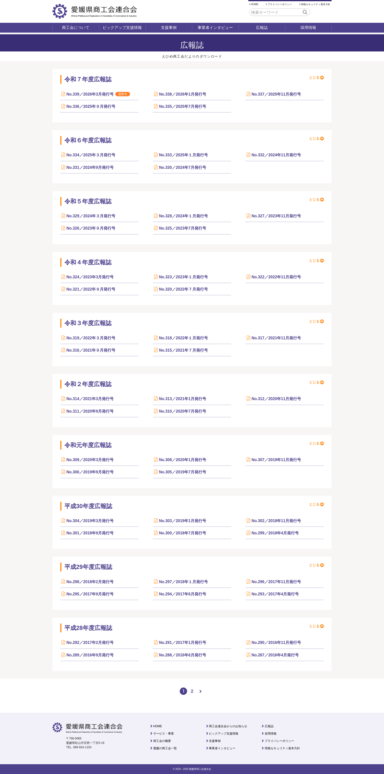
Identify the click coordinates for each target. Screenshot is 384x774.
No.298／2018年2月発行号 (90, 582)
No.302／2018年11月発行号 (276, 521)
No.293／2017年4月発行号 (275, 594)
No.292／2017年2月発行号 (90, 642)
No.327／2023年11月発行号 (276, 216)
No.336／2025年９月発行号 (90, 106)
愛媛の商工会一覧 (165, 748)
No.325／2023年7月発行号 (182, 228)
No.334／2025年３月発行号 (90, 155)
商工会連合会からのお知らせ (228, 726)
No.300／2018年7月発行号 (182, 533)
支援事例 (169, 27)
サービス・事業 (163, 733)
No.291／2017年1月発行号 (182, 642)
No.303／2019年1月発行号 (182, 521)
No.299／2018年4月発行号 (275, 533)
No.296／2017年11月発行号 (276, 582)
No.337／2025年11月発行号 (276, 94)
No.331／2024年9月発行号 (90, 167)
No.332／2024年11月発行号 (276, 155)
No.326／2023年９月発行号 (90, 228)
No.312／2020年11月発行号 (276, 399)
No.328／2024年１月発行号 (183, 216)
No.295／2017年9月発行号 (90, 594)
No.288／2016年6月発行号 (182, 655)
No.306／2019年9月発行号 (90, 472)
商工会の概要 (162, 741)
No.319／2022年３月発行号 (90, 338)
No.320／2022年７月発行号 (183, 289)
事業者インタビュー (215, 27)
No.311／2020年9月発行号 (90, 411)
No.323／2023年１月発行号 (183, 277)
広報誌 (262, 27)
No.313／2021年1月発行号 (182, 399)
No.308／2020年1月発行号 (182, 460)
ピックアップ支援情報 (122, 27)
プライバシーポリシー (279, 4)
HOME (254, 4)
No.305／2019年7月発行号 (182, 472)
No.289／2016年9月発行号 (90, 655)
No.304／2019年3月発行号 (90, 521)
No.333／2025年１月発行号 (183, 155)
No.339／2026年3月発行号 (98, 94)
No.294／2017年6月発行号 (182, 594)
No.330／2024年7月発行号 (182, 167)
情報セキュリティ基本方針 (315, 4)
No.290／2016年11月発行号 (276, 642)
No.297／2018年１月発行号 (183, 582)
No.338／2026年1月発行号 (182, 94)
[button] (305, 12)
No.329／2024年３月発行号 (90, 216)
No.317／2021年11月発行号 (276, 338)
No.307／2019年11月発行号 (276, 460)
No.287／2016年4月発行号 (275, 655)
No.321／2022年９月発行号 (90, 289)
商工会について (75, 27)
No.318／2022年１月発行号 (183, 338)
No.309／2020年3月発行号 (90, 460)
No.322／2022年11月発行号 (276, 277)
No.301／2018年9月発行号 (90, 533)
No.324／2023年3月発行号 (90, 277)
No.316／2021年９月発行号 (90, 350)
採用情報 (308, 27)
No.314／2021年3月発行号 (90, 399)
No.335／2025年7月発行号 (182, 106)
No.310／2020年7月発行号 (182, 411)
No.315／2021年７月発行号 (183, 350)
